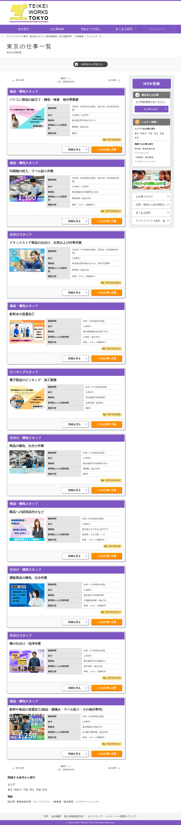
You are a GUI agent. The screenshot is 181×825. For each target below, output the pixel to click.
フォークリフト (41, 801)
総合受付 (23, 29)
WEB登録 (151, 84)
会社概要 (56, 816)
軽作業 (11, 801)
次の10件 (112, 80)
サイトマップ (95, 816)
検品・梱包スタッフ (24, 91)
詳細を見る (74, 149)
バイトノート (157, 29)
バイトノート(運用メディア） (121, 816)
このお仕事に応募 (106, 149)
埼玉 (31, 789)
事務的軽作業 (24, 801)
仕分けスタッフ (21, 234)
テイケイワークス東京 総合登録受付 (153, 220)
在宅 (44, 789)
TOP (45, 816)
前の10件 (20, 80)
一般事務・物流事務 (62, 801)
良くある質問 (124, 29)
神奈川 (17, 789)
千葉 (25, 789)
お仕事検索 (57, 29)
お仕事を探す (151, 109)
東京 (10, 789)
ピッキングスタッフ (24, 372)
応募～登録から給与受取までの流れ (153, 204)
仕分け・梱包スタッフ (25, 438)
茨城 (38, 789)
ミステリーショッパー (87, 801)
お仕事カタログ (144, 196)
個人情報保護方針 (74, 816)
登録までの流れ (90, 29)
